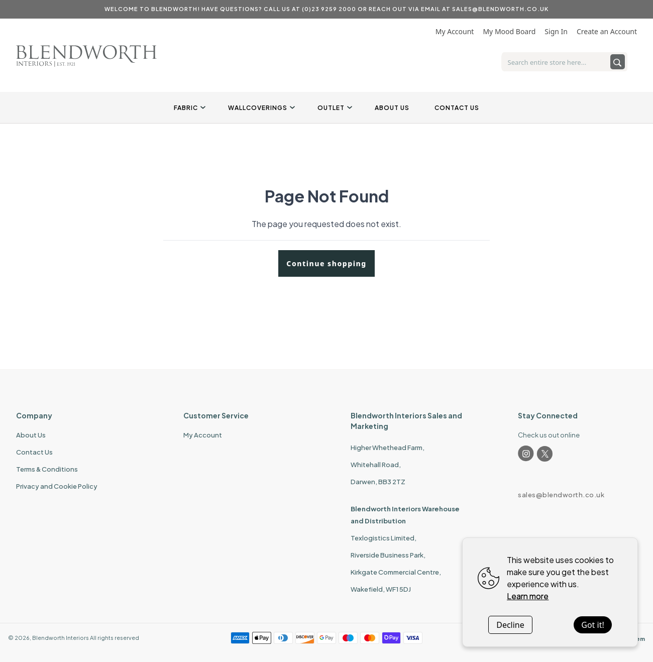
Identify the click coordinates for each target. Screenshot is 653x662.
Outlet (333, 108)
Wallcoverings (260, 108)
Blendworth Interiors (60, 637)
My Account (455, 31)
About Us (392, 108)
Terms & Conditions (47, 469)
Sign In (556, 31)
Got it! (592, 624)
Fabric (188, 108)
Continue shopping (326, 263)
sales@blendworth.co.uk (561, 495)
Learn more (528, 596)
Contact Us (456, 108)
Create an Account (607, 31)
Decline (510, 624)
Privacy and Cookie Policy (56, 486)
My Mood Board (509, 31)
